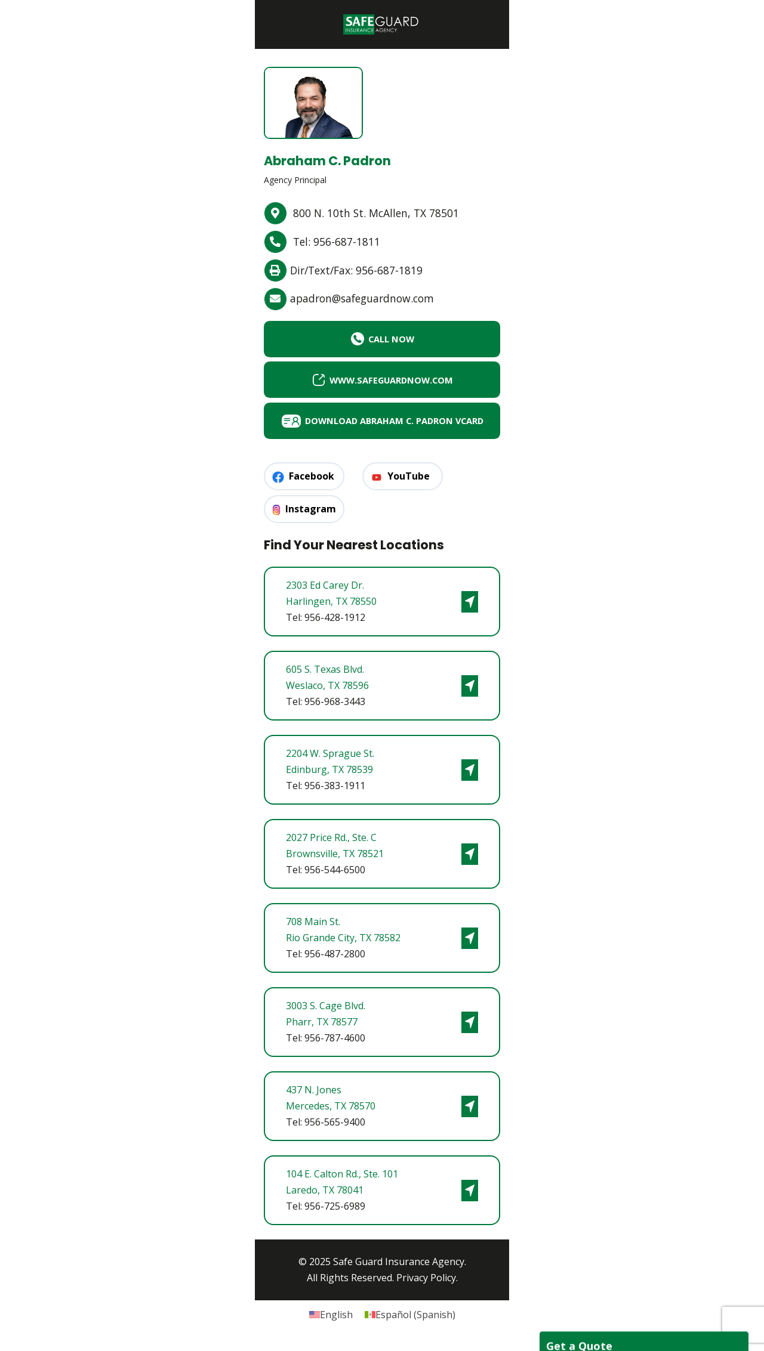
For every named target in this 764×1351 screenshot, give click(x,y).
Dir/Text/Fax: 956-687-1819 (360, 271)
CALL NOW (382, 339)
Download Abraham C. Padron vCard (369, 423)
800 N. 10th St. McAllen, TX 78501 (379, 213)
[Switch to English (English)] (331, 1319)
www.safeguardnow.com (382, 381)
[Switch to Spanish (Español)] (410, 1319)
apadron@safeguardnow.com (367, 299)
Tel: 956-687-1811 (339, 242)
